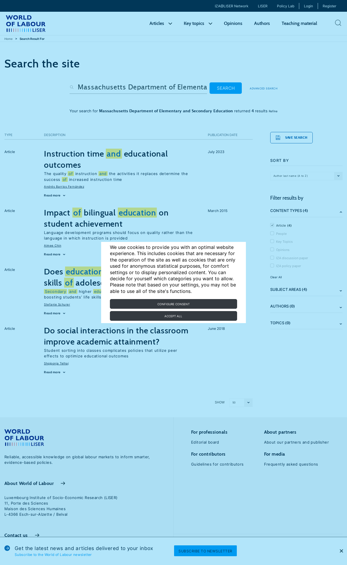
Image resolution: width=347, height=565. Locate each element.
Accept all (173, 316)
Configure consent (173, 304)
